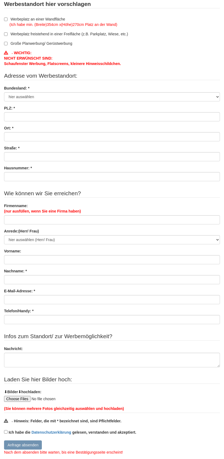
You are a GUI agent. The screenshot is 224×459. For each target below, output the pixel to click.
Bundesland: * (16, 88)
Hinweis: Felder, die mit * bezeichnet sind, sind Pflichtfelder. (62, 421)
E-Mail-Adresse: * (19, 291)
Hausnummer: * (18, 168)
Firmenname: (42, 208)
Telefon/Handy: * (18, 311)
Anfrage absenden (23, 445)
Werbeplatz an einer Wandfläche (60, 22)
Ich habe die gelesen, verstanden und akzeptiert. (72, 432)
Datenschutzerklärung (51, 432)
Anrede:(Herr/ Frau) (21, 231)
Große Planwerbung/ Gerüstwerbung (38, 43)
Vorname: (12, 251)
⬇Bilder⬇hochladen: (22, 392)
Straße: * (12, 148)
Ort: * (8, 128)
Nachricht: (13, 349)
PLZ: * (9, 108)
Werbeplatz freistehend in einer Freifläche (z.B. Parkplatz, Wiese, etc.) (66, 34)
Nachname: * (15, 271)
